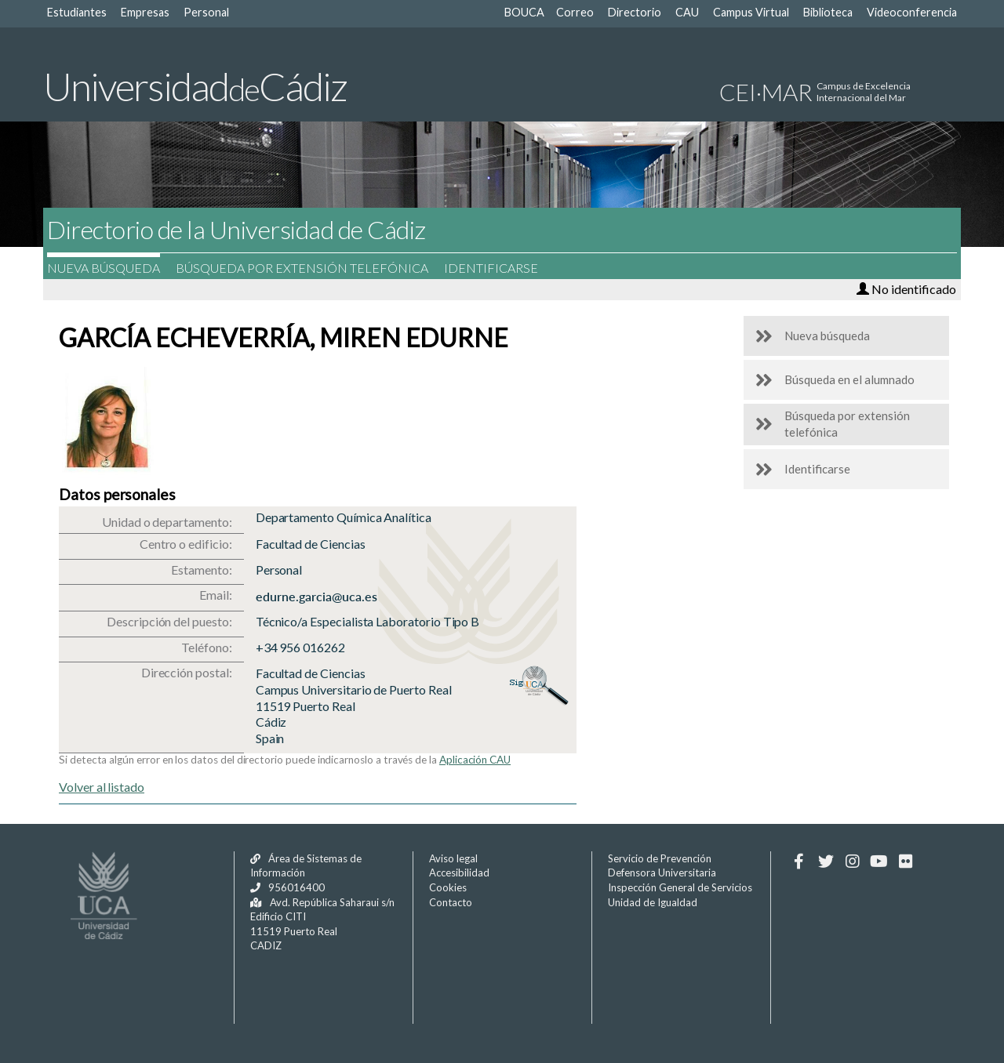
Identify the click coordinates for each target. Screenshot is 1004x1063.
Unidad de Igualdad (652, 902)
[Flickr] (905, 861)
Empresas (145, 12)
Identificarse (499, 267)
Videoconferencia (912, 12)
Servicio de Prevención (659, 858)
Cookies (448, 887)
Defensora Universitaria (662, 872)
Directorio (634, 12)
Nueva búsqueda (111, 267)
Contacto (450, 902)
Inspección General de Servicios (680, 887)
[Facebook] (799, 861)
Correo (575, 12)
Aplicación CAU (475, 759)
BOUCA (524, 12)
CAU (687, 12)
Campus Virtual (751, 12)
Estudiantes (77, 12)
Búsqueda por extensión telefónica (310, 267)
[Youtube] (879, 861)
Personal (206, 12)
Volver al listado (101, 786)
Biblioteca (828, 12)
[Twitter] (825, 861)
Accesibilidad (459, 872)
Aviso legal (453, 858)
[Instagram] (852, 861)
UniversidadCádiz (195, 86)
